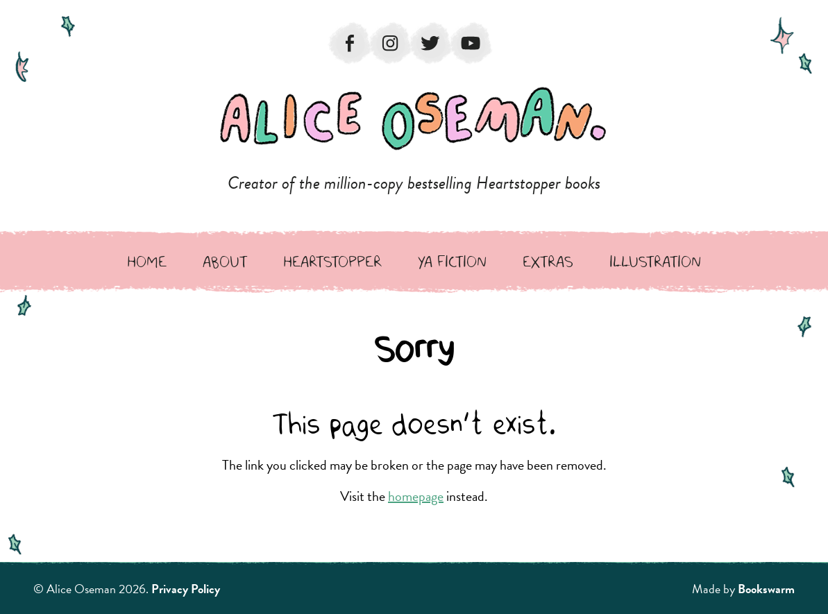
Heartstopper (332, 261)
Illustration (655, 261)
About (225, 261)
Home (147, 261)
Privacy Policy (185, 588)
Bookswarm (766, 588)
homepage (415, 496)
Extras (548, 261)
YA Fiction (452, 261)
